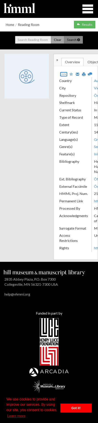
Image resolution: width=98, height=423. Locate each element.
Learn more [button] (16, 416)
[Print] (84, 74)
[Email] (77, 74)
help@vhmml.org (17, 294)
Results (84, 24)
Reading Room (28, 25)
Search (73, 40)
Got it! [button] (76, 408)
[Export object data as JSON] (63, 75)
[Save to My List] (71, 74)
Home (10, 25)
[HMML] (44, 272)
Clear (57, 40)
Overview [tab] (72, 62)
